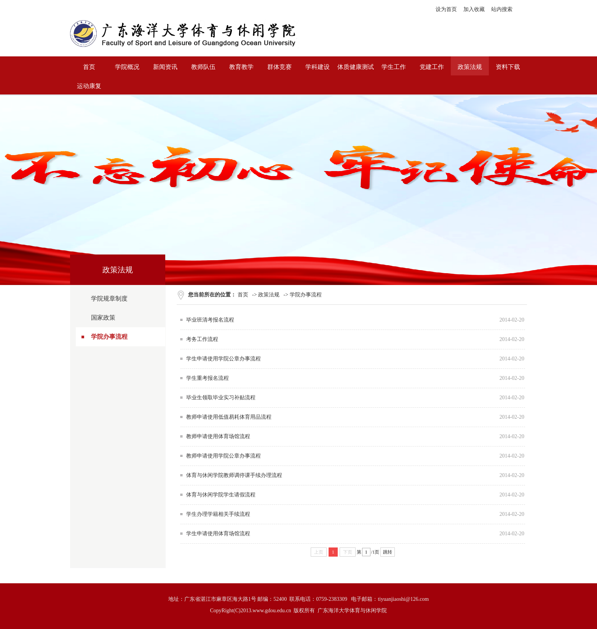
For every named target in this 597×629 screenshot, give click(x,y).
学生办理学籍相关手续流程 (218, 514)
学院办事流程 (109, 336)
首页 (243, 295)
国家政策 (103, 317)
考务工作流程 (202, 339)
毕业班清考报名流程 (210, 320)
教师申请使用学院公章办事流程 (223, 456)
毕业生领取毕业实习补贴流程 (220, 397)
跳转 (387, 552)
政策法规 (268, 295)
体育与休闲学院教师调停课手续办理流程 (234, 475)
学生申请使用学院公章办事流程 (223, 359)
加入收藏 (474, 9)
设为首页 (446, 9)
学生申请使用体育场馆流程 (218, 533)
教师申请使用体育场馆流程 (218, 436)
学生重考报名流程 (207, 378)
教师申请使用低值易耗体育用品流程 (228, 417)
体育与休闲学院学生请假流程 (220, 495)
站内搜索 (501, 9)
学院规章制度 (109, 298)
